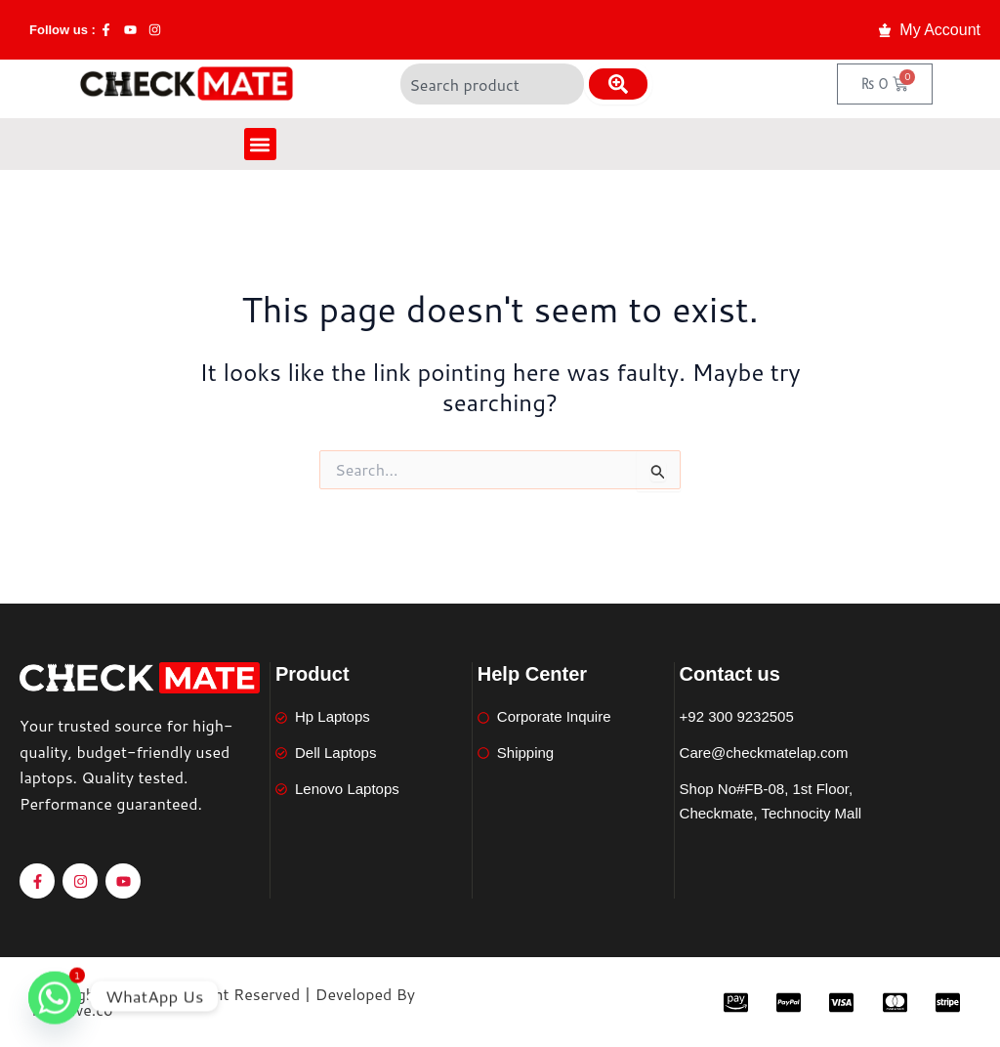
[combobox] (492, 84)
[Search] (618, 84)
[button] (260, 144)
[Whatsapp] (54, 996)
